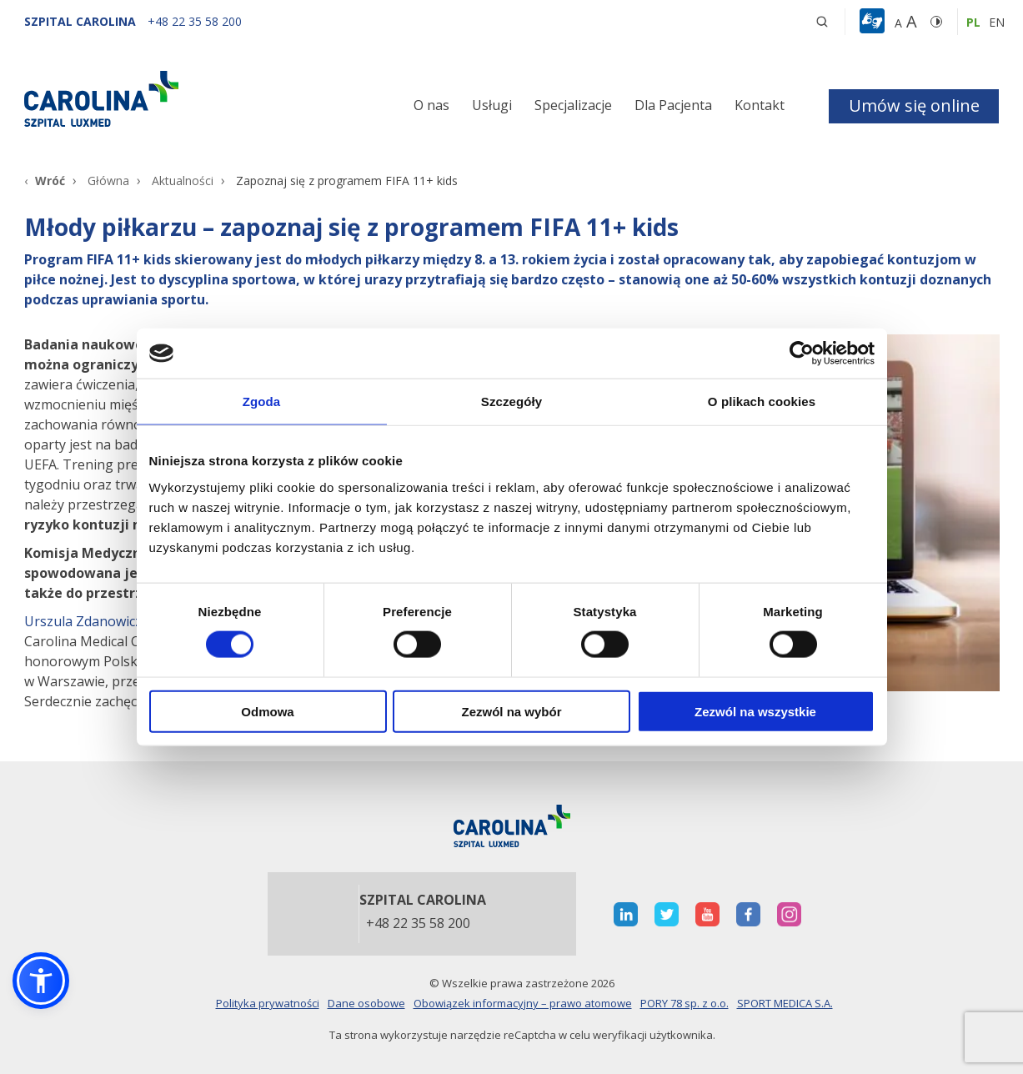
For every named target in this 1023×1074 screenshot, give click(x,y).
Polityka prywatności (267, 1003)
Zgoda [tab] (262, 401)
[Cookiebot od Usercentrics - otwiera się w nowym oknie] (802, 353)
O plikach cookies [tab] (761, 401)
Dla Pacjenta (673, 105)
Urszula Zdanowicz (83, 621)
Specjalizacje (573, 105)
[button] (874, 21)
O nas (431, 105)
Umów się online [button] (914, 105)
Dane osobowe (366, 1003)
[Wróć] (44, 180)
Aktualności (182, 180)
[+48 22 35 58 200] (195, 21)
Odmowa (267, 711)
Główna (108, 180)
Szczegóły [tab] (511, 401)
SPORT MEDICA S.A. (785, 1003)
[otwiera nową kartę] (626, 914)
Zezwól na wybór (511, 711)
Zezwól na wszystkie (755, 711)
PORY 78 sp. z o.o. (684, 1003)
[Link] (178, 98)
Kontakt (760, 105)
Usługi (492, 105)
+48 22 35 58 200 (418, 923)
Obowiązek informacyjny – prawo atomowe (523, 1003)
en (997, 22)
